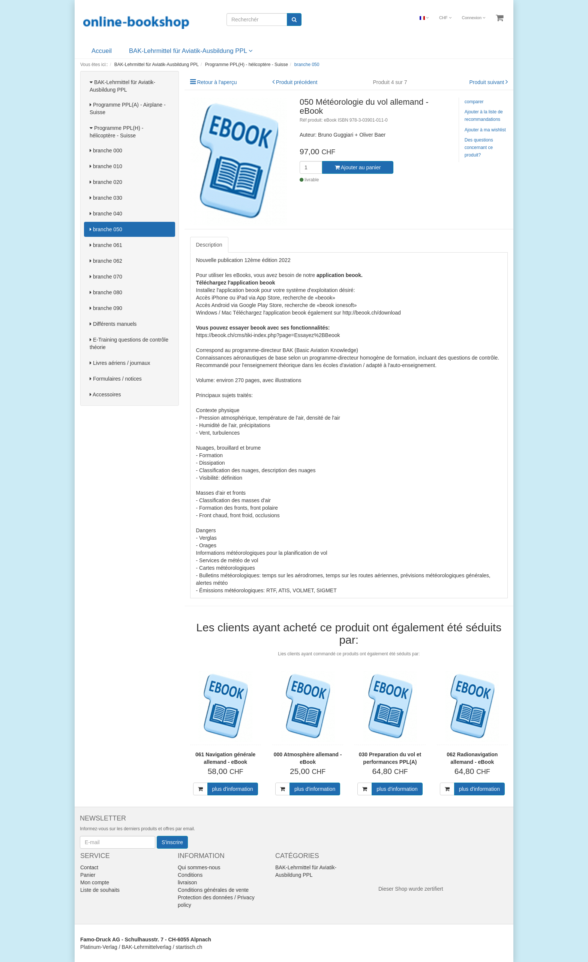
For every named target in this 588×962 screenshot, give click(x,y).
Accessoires (105, 394)
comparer (474, 101)
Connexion (473, 17)
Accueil (102, 50)
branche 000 (106, 151)
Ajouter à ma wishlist (485, 129)
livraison (187, 882)
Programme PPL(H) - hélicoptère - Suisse (116, 132)
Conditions (190, 875)
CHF (445, 17)
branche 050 (106, 229)
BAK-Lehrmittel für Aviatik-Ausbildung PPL (191, 50)
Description (209, 245)
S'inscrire (172, 842)
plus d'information (232, 789)
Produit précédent (297, 82)
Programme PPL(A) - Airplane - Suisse (128, 108)
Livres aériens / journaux (120, 363)
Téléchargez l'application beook (235, 283)
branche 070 (106, 277)
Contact (89, 867)
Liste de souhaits (100, 890)
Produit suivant (487, 82)
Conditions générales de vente (213, 890)
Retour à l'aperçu (217, 82)
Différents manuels (113, 324)
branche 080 (106, 292)
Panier (87, 875)
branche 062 (106, 261)
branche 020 (106, 182)
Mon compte (94, 882)
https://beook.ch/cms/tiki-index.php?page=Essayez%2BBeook (268, 335)
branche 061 (106, 245)
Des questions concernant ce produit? (479, 147)
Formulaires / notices (116, 379)
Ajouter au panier (358, 167)
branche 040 (106, 214)
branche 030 (106, 198)
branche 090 (106, 308)
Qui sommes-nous (199, 867)
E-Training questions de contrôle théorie (129, 343)
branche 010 (106, 166)
